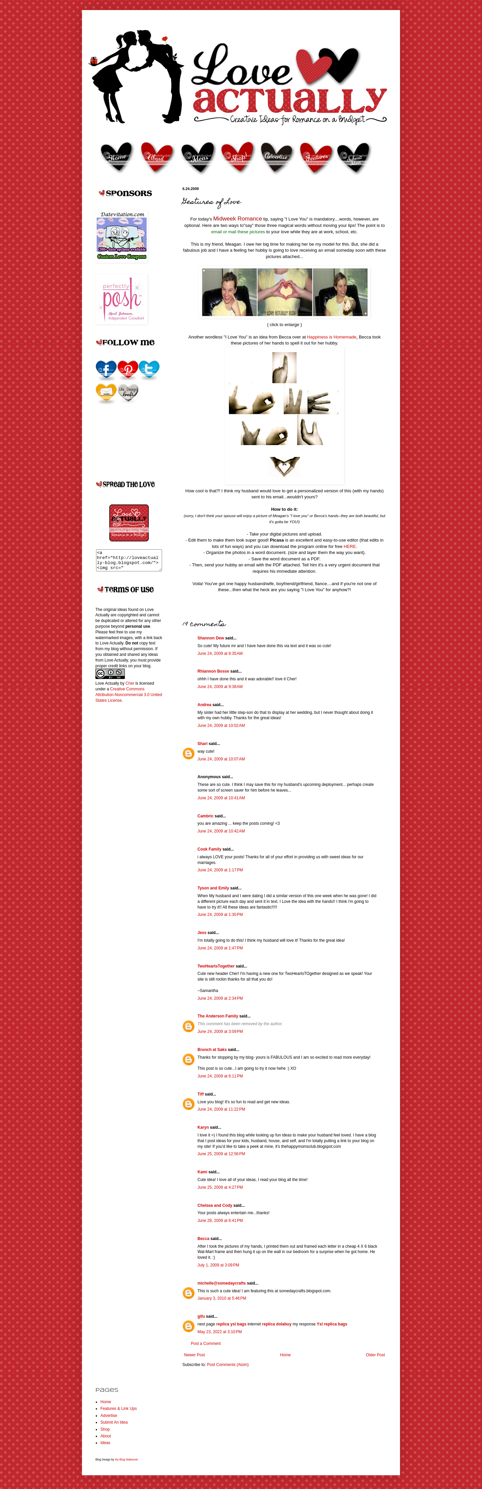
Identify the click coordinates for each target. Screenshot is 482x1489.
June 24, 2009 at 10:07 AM (221, 759)
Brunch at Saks (212, 1049)
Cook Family (209, 849)
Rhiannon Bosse (213, 671)
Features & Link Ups (118, 1408)
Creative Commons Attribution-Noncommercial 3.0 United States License (128, 699)
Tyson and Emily (213, 888)
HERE (350, 546)
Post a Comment (206, 1343)
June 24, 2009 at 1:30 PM (220, 914)
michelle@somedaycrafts (221, 1283)
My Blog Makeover (126, 1459)
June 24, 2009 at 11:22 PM (221, 1109)
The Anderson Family (217, 1016)
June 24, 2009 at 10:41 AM (221, 798)
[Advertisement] (122, 817)
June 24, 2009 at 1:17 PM (220, 870)
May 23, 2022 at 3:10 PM (219, 1331)
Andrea (204, 704)
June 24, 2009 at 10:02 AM (221, 725)
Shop (105, 1429)
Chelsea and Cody (214, 1205)
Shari (202, 743)
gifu (201, 1316)
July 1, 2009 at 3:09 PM (218, 1265)
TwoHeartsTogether (216, 966)
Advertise (108, 1415)
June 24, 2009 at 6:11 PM (220, 1076)
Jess (202, 932)
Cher (130, 687)
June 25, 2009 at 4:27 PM (220, 1187)
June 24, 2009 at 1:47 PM (220, 948)
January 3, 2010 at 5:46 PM (221, 1298)
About (105, 1436)
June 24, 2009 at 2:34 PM (220, 998)
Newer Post (194, 1355)
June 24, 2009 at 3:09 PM (220, 1031)
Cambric (205, 816)
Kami (202, 1172)
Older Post (375, 1355)
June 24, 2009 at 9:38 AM (220, 686)
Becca (203, 1238)
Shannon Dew (210, 638)
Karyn (203, 1127)
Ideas (105, 1442)
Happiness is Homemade (331, 336)
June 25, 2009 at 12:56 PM (221, 1154)
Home (285, 1355)
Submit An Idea (114, 1422)
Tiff (200, 1094)
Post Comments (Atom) (228, 1364)
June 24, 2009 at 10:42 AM (221, 831)
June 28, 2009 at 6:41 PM (220, 1220)
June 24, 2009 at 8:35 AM (220, 653)
